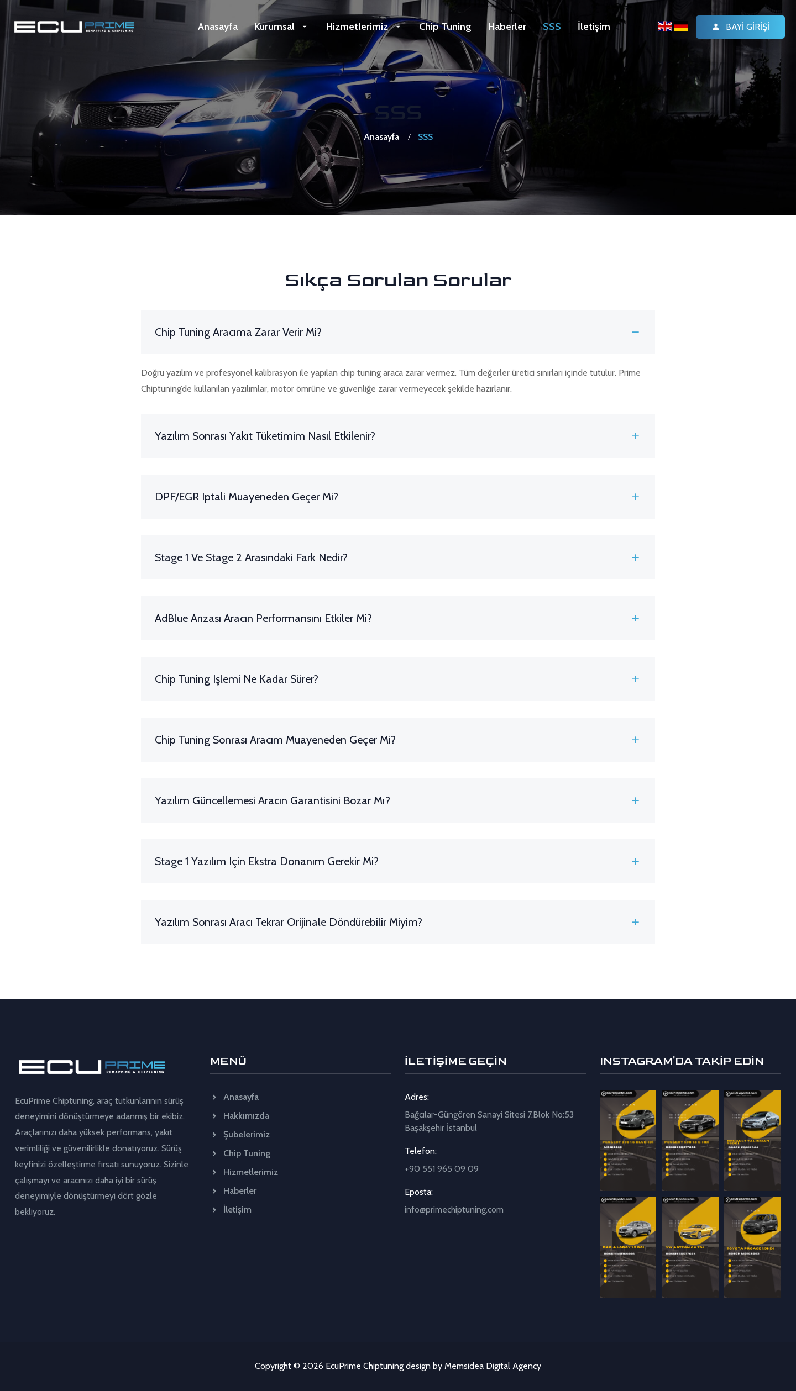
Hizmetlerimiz (364, 26)
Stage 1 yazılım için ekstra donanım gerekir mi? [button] (398, 861)
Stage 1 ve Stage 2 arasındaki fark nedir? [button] (398, 557)
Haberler (507, 26)
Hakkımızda (239, 1115)
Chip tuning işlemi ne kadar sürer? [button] (398, 679)
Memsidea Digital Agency (492, 1366)
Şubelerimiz (240, 1134)
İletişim (594, 26)
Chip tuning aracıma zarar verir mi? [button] (398, 332)
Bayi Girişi (740, 27)
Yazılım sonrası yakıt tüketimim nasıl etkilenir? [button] (398, 435)
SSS (552, 26)
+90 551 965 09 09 (442, 1168)
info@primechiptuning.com (454, 1209)
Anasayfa (218, 26)
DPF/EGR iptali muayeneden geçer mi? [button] (398, 496)
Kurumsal (281, 26)
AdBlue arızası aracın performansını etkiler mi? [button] (398, 618)
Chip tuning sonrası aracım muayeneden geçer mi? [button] (398, 739)
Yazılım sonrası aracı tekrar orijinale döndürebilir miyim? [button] (398, 922)
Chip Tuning (445, 26)
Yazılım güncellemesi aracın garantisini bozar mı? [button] (398, 800)
